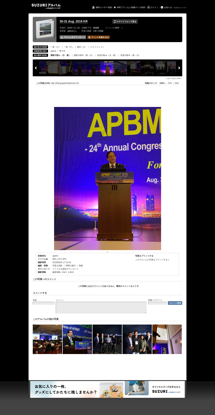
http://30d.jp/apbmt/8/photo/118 (65, 83)
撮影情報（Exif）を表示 (63, 272)
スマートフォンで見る (125, 21)
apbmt (53, 51)
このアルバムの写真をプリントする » (152, 260)
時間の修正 (71, 265)
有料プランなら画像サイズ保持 (131, 7)
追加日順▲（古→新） (107, 55)
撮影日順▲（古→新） (61, 55)
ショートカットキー (173, 78)
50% (177, 83)
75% (170, 83)
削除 (81, 265)
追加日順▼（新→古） (130, 55)
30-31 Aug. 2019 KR (74, 21)
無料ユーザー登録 (104, 7)
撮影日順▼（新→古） (84, 55)
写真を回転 (57, 265)
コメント (60, 300)
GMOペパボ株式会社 (180, 7)
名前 (35, 300)
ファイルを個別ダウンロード (65, 269)
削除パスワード (155, 300)
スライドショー (97, 47)
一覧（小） (56, 47)
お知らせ (168, 7)
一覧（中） (69, 47)
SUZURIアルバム (46, 6)
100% (162, 83)
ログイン (154, 7)
